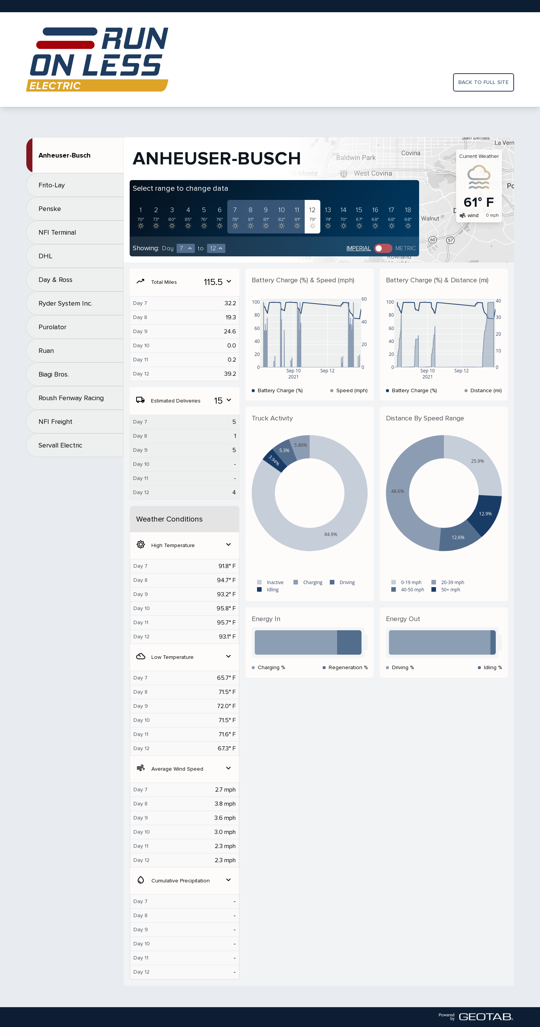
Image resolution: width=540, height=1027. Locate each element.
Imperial (359, 248)
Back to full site (483, 82)
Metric (405, 248)
